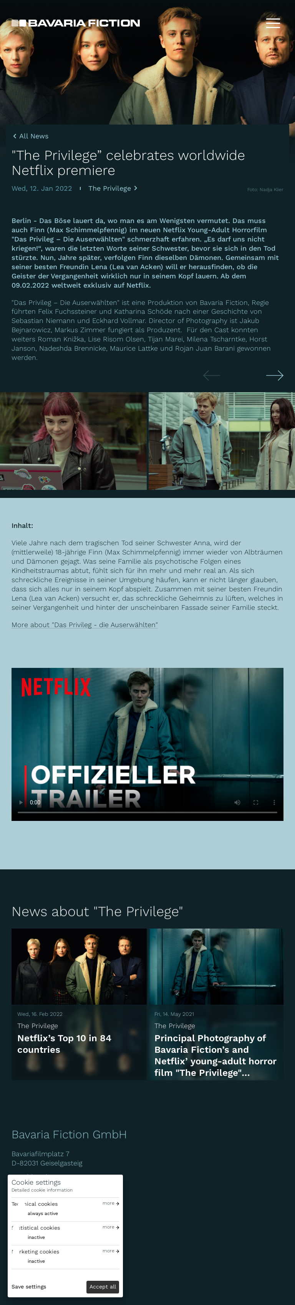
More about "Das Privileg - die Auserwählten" (85, 625)
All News (33, 136)
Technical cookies (35, 1204)
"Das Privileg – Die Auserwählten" (67, 302)
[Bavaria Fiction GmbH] (76, 23)
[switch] (35, 1213)
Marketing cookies (35, 1251)
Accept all (102, 1286)
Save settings (29, 1286)
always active (43, 1213)
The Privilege (109, 188)
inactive (36, 1237)
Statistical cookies (36, 1228)
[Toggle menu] (273, 23)
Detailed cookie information (42, 1190)
